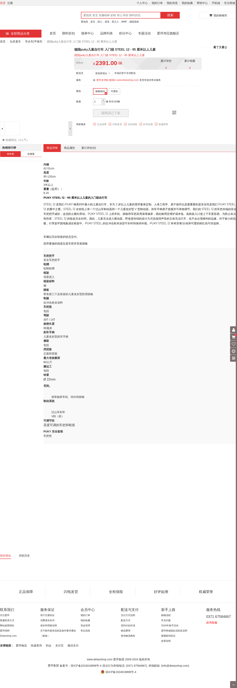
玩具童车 (15, 41)
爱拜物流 (21, 645)
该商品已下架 (110, 113)
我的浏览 (172, 3)
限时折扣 (68, 33)
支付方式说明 (128, 615)
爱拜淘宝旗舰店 (168, 33)
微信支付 (73, 645)
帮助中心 (202, 3)
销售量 (10, 154)
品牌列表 (106, 33)
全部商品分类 (18, 33)
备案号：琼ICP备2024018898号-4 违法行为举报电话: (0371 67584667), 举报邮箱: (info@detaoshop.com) (124, 665)
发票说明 (166, 641)
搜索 (170, 15)
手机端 (216, 3)
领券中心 (87, 33)
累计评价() (88, 147)
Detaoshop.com (8, 635)
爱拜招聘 (4, 630)
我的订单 (157, 3)
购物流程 (166, 615)
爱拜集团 (53, 665)
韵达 (48, 645)
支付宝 (59, 645)
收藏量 (31, 154)
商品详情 (52, 147)
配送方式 (125, 620)
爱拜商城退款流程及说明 (174, 630)
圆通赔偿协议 (168, 635)
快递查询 (36, 645)
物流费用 (125, 630)
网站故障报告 (7, 625)
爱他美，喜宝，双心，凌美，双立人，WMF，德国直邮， (111, 21)
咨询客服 (211, 622)
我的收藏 (187, 3)
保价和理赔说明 (48, 625)
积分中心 (125, 33)
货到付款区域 (128, 625)
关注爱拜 (4, 615)
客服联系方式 (7, 620)
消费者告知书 (47, 620)
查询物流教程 (128, 635)
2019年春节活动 (169, 625)
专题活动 (144, 33)
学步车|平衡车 (33, 41)
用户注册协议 (47, 615)
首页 (53, 33)
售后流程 (85, 630)
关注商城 (229, 3)
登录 (3, 3)
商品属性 (69, 147)
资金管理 (85, 625)
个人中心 (142, 3)
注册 (10, 3)
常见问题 (166, 620)
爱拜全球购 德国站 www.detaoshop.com (117, 80)
